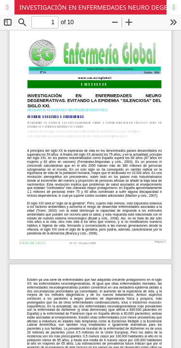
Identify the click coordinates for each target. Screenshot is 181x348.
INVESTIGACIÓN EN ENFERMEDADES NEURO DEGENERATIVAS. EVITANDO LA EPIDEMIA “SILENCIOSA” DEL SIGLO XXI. (100, 7)
